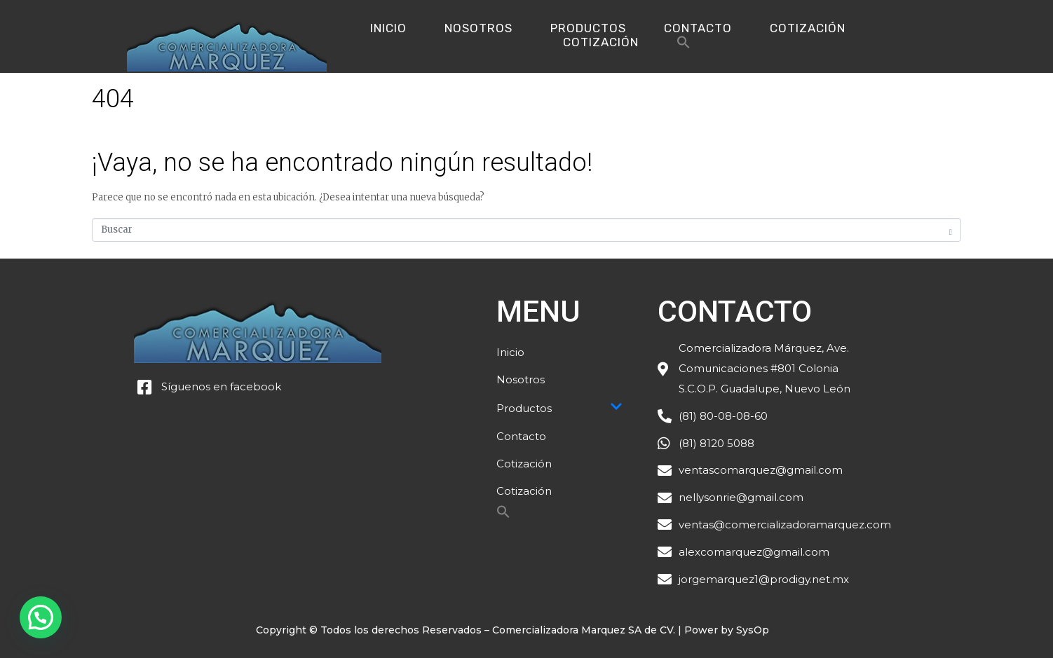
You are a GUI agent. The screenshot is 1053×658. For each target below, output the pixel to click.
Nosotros (478, 28)
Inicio (388, 28)
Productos (588, 28)
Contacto (698, 28)
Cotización (807, 28)
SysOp (752, 630)
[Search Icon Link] (684, 46)
